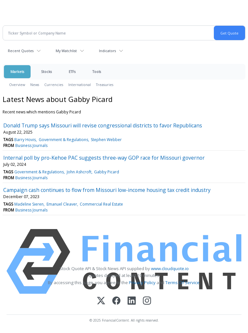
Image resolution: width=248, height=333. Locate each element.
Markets (17, 71)
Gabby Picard (106, 172)
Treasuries (104, 84)
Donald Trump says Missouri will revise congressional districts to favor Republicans (102, 125)
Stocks (46, 71)
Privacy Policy (142, 282)
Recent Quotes (21, 50)
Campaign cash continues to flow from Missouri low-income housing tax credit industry (107, 190)
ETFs (72, 71)
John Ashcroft (79, 172)
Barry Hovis (25, 139)
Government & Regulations (63, 139)
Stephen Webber (106, 139)
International (79, 84)
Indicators (107, 50)
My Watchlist (66, 50)
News (34, 84)
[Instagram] (147, 301)
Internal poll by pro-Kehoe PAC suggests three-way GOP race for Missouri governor (104, 157)
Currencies (53, 84)
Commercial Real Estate (101, 204)
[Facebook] (116, 301)
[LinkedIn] (131, 301)
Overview (17, 84)
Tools (96, 71)
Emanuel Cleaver (62, 204)
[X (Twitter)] (101, 301)
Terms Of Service (182, 282)
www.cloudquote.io (170, 268)
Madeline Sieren (29, 204)
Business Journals (31, 145)
